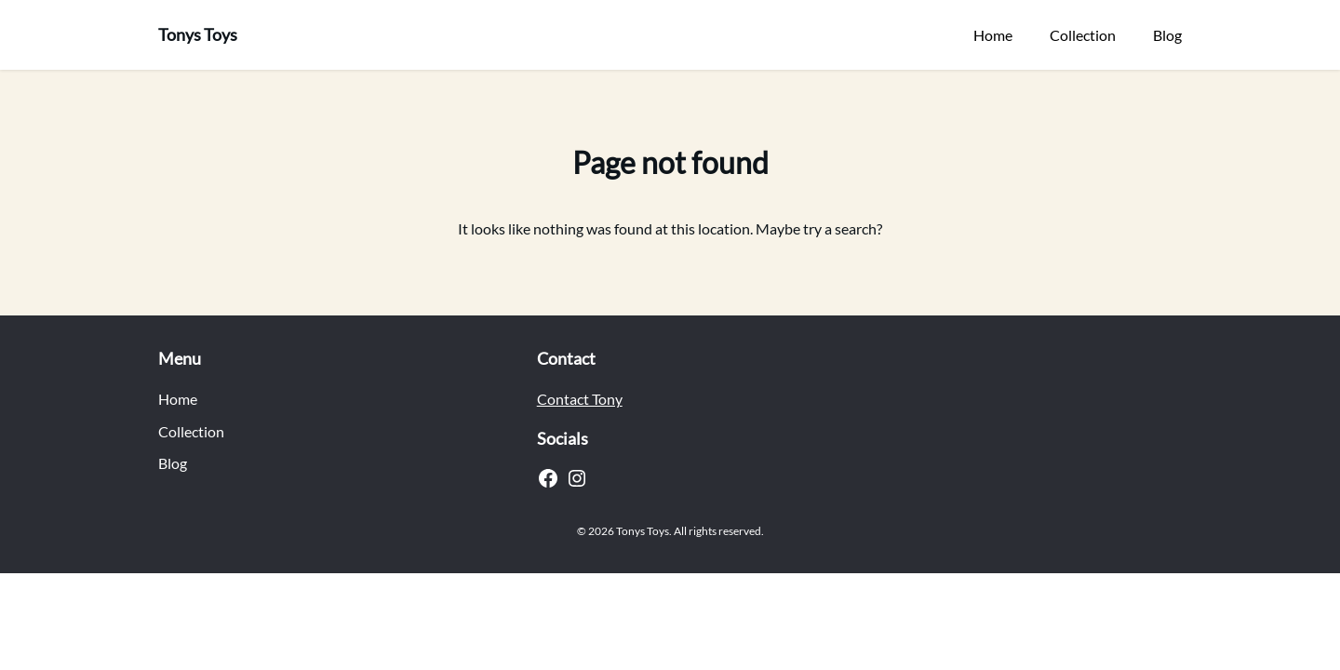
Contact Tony (580, 399)
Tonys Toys (197, 34)
